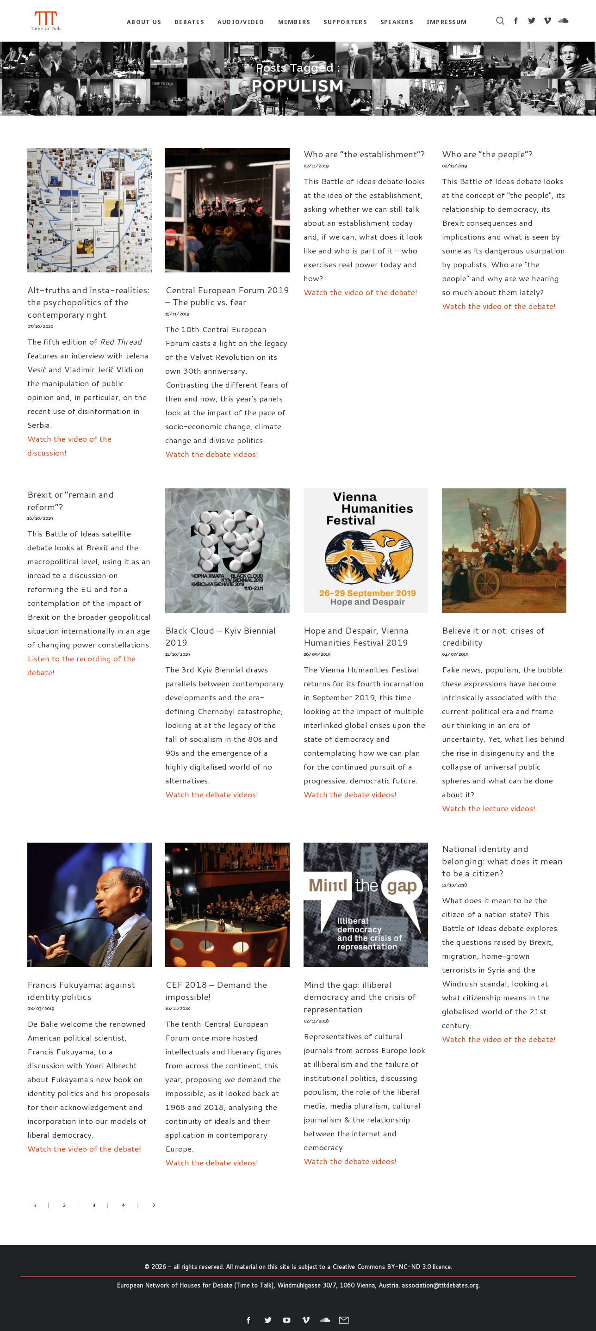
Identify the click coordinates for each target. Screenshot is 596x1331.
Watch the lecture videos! (488, 807)
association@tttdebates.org (440, 1285)
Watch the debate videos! (211, 453)
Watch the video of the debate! (360, 291)
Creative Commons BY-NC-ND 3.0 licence (391, 1267)
